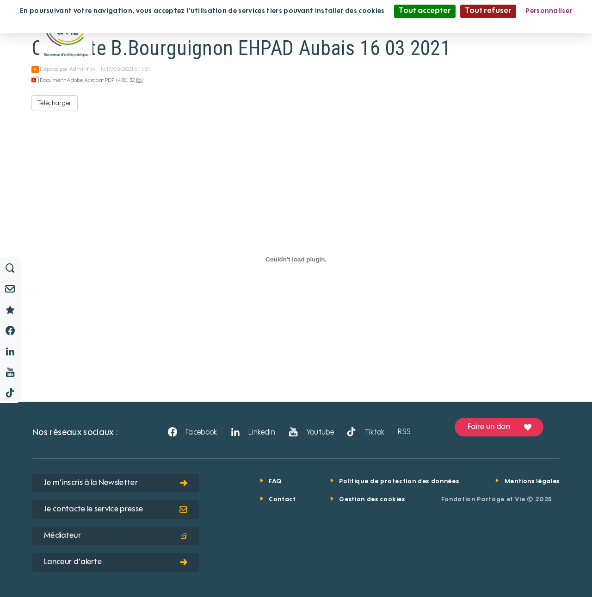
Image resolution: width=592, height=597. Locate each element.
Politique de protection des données (399, 482)
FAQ (275, 482)
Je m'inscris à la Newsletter (115, 483)
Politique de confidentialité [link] (296, 24)
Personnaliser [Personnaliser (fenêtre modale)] (548, 11)
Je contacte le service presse (115, 509)
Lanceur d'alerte (115, 562)
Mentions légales (532, 482)
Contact (282, 500)
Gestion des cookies (372, 500)
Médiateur (115, 536)
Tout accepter (425, 11)
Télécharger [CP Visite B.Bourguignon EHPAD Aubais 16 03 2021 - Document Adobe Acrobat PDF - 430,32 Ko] (54, 103)
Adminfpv (82, 69)
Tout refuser (488, 11)
